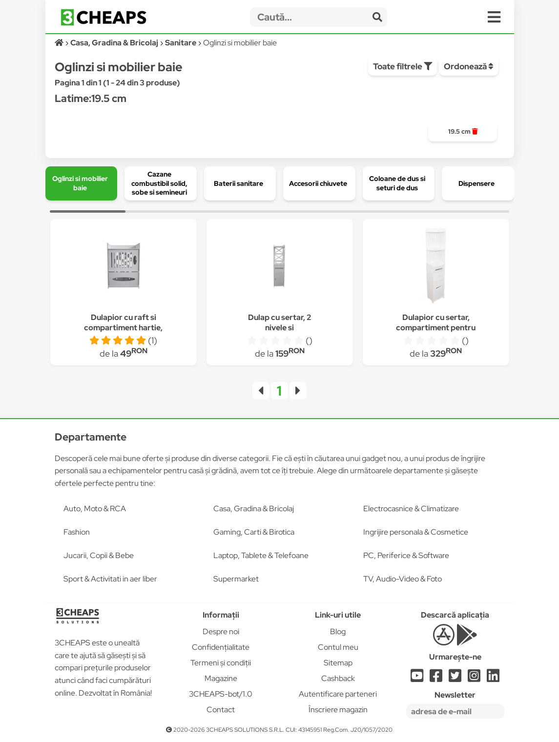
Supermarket (236, 579)
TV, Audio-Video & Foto (402, 579)
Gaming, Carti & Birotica (253, 532)
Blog (338, 631)
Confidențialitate (220, 647)
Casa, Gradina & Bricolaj (253, 508)
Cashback (338, 678)
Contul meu (338, 647)
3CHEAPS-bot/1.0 (220, 694)
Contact (221, 709)
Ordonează (469, 66)
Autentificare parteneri (338, 694)
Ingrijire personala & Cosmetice (415, 532)
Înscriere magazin (338, 709)
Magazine (221, 678)
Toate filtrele (402, 66)
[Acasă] (60, 43)
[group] (462, 131)
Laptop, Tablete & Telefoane (261, 555)
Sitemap (338, 663)
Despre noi (221, 631)
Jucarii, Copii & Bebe (98, 555)
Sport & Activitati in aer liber (110, 579)
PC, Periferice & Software (406, 555)
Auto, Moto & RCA (94, 508)
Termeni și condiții (220, 663)
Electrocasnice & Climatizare (411, 508)
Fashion (76, 532)
